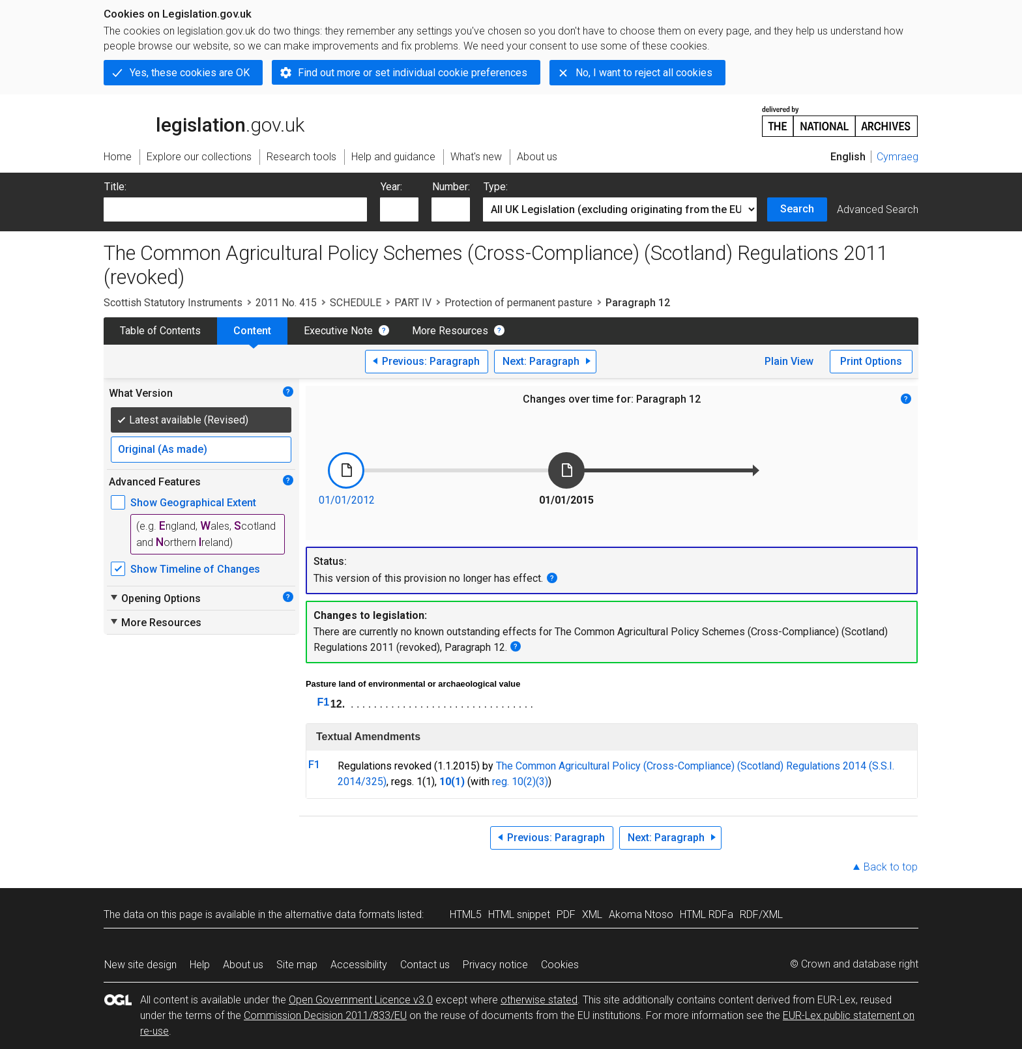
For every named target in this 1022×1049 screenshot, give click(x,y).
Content (252, 330)
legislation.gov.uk (204, 120)
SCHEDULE (355, 302)
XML (592, 914)
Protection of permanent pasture (518, 302)
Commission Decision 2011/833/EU (325, 1015)
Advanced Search (877, 209)
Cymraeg (897, 157)
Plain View (789, 361)
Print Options (871, 361)
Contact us (425, 964)
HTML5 (466, 914)
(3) (542, 781)
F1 (323, 702)
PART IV (412, 302)
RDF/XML (761, 914)
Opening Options (155, 598)
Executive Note (338, 330)
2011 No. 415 (286, 302)
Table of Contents (160, 330)
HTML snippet (519, 914)
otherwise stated (539, 1000)
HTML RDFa (706, 914)
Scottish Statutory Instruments (173, 302)
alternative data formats (340, 914)
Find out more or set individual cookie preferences (412, 72)
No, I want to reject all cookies (644, 72)
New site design (140, 964)
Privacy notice (495, 964)
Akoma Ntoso (641, 914)
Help (200, 964)
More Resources (450, 330)
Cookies (560, 964)
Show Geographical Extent (193, 502)
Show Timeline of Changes (195, 569)
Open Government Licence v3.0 (361, 1000)
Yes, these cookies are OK (190, 72)
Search (797, 209)
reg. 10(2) (514, 781)
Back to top (891, 867)
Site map (296, 964)
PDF (566, 914)
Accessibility (358, 964)
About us (243, 964)
